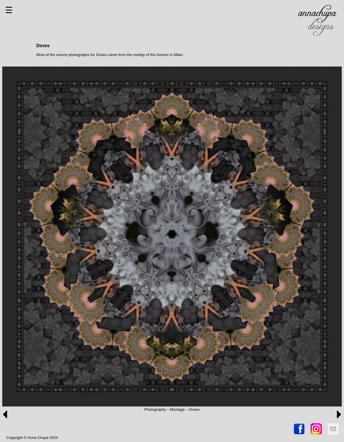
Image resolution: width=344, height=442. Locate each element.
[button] (5, 414)
